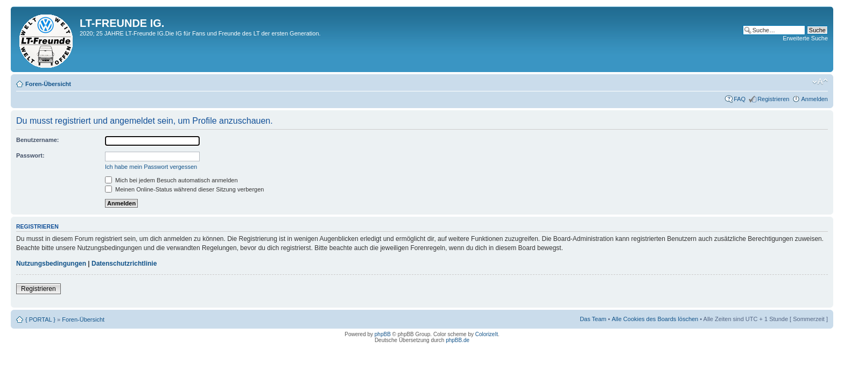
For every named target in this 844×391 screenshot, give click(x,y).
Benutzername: (37, 140)
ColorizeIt (486, 334)
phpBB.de (457, 340)
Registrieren (773, 99)
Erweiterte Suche (805, 38)
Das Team (593, 319)
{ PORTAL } (40, 319)
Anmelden (814, 99)
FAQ (739, 99)
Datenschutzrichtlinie (124, 263)
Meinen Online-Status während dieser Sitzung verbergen (184, 189)
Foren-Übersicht (48, 84)
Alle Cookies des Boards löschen (654, 319)
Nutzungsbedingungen (51, 263)
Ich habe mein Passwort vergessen (151, 166)
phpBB (383, 334)
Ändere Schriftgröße (820, 82)
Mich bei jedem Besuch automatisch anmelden (171, 180)
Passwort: (30, 155)
